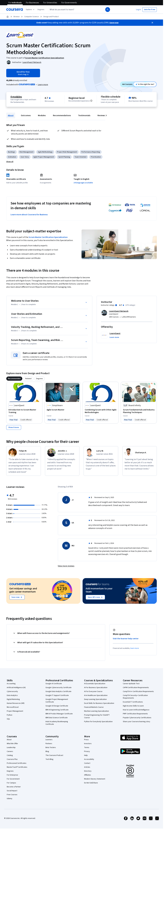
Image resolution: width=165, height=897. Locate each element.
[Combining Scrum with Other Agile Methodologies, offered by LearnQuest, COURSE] (100, 411)
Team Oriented (80, 157)
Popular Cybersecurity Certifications (137, 717)
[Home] (7, 16)
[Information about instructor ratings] (116, 305)
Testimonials (84, 115)
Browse (17, 16)
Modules (42, 115)
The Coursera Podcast (54, 755)
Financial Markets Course (94, 707)
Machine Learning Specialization (96, 711)
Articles (87, 767)
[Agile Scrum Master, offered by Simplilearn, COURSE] (62, 409)
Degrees (10, 771)
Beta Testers (51, 747)
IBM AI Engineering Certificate (57, 709)
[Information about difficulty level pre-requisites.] (91, 100)
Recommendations (62, 115)
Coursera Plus (12, 759)
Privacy (87, 751)
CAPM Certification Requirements (136, 687)
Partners (49, 743)
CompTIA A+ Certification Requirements (138, 691)
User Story (25, 157)
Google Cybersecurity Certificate (58, 687)
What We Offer (12, 743)
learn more (134, 648)
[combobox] (74, 9)
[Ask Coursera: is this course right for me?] (144, 84)
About (11, 115)
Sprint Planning (64, 157)
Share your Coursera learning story (136, 721)
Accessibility (89, 759)
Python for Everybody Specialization (98, 721)
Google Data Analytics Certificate (58, 691)
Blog (47, 751)
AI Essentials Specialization (94, 683)
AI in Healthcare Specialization (95, 695)
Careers (10, 751)
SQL (8, 719)
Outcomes (26, 115)
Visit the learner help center (126, 638)
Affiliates (87, 775)
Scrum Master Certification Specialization (48, 237)
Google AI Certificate (54, 683)
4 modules (16, 97)
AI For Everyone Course (93, 691)
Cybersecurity (12, 691)
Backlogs (11, 152)
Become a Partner (14, 786)
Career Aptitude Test (131, 683)
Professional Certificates (16, 763)
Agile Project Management (43, 157)
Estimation (12, 157)
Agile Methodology (45, 152)
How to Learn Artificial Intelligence (136, 709)
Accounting (11, 683)
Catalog (10, 755)
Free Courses (12, 794)
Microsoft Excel (13, 707)
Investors (88, 743)
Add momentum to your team (99, 590)
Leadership (11, 747)
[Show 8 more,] (13, 427)
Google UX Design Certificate (57, 706)
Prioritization (96, 157)
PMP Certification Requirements (135, 713)
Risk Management (26, 152)
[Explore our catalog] (30, 9)
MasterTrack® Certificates (17, 767)
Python (9, 715)
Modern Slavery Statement (94, 779)
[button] (41, 9)
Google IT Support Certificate (57, 695)
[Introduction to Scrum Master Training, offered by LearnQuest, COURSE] (24, 411)
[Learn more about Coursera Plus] (43, 84)
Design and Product (51, 16)
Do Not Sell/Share (91, 783)
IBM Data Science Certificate (57, 717)
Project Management (15, 711)
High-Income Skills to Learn (133, 706)
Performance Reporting (90, 152)
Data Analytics (12, 695)
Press (86, 739)
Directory (87, 771)
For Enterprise (12, 775)
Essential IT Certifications (133, 702)
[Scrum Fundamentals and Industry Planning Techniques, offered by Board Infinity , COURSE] (139, 411)
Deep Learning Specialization (95, 699)
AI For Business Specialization (95, 687)
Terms (86, 747)
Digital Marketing (13, 699)
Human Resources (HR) (15, 703)
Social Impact (12, 790)
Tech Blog (49, 759)
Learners (49, 739)
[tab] (14, 378)
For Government (13, 779)
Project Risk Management (67, 152)
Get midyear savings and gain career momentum (23, 590)
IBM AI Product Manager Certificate (59, 713)
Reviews (101, 115)
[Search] (107, 9)
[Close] (152, 22)
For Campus (11, 783)
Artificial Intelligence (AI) (16, 687)
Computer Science (31, 16)
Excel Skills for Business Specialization (99, 703)
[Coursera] (14, 9)
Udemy (9, 798)
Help (86, 755)
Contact (87, 763)
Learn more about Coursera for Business (29, 214)
